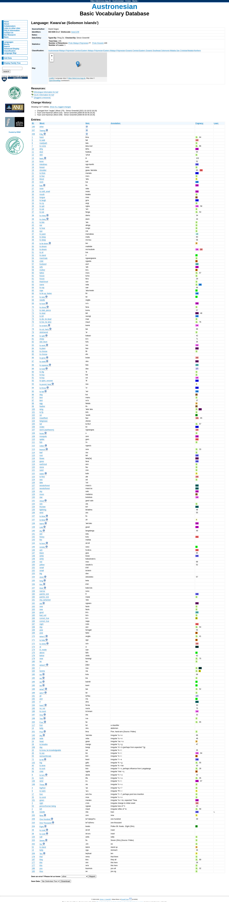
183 (33, 871)
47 (33, 234)
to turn (42, 775)
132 (33, 763)
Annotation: (116, 123)
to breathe (44, 744)
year (41, 630)
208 (33, 134)
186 (33, 868)
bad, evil (43, 615)
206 (33, 853)
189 (33, 693)
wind (41, 513)
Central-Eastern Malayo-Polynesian (89, 51)
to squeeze (44, 365)
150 (33, 565)
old (41, 604)
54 (33, 258)
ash (41, 550)
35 (33, 797)
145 (33, 547)
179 (33, 659)
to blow (42, 516)
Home (6, 22)
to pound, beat (45, 384)
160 (33, 594)
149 (33, 562)
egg (41, 403)
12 (33, 155)
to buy (42, 375)
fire (41, 540)
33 (33, 200)
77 (33, 325)
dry (41, 531)
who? (42, 693)
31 (33, 778)
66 (33, 293)
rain (41, 504)
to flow (42, 477)
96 (33, 395)
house (42, 276)
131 (33, 501)
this (41, 863)
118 (33, 461)
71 (33, 310)
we (41, 675)
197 (33, 715)
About (6, 24)
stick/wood (44, 332)
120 (33, 467)
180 (33, 661)
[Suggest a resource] (42, 98)
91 (33, 375)
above (42, 653)
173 (33, 647)
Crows (128, 1)
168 (33, 627)
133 (33, 504)
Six (41, 844)
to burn (42, 543)
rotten (42, 446)
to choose (43, 351)
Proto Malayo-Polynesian (78, 43)
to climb (43, 644)
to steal (42, 313)
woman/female (45, 756)
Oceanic (129, 51)
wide (41, 738)
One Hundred (45, 819)
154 (33, 577)
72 (33, 759)
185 (33, 674)
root (41, 455)
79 (33, 332)
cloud (42, 501)
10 (33, 149)
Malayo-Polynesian (66, 51)
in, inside (43, 650)
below (42, 656)
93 (33, 384)
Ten (41, 854)
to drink (43, 766)
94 (33, 388)
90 (33, 372)
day (41, 627)
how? (42, 705)
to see (42, 753)
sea (41, 480)
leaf (41, 453)
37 (33, 209)
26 (33, 185)
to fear (42, 176)
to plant (43, 348)
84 (33, 348)
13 (33, 158)
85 (33, 351)
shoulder (43, 170)
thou (41, 871)
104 (33, 421)
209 (33, 819)
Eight (42, 827)
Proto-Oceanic (98, 43)
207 (33, 130)
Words (7, 44)
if (40, 702)
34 (33, 203)
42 (33, 769)
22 (33, 176)
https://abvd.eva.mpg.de (100, 1)
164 (33, 612)
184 (33, 671)
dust (41, 152)
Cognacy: (199, 123)
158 (33, 591)
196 (33, 711)
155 (33, 581)
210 (33, 823)
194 (33, 705)
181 (33, 665)
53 (33, 806)
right (41, 803)
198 (33, 718)
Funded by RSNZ (15, 132)
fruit (41, 725)
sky (41, 491)
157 (33, 588)
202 (33, 844)
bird (41, 398)
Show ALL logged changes (60, 107)
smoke (42, 547)
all (40, 696)
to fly (41, 412)
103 (33, 418)
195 (33, 708)
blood (42, 179)
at (40, 647)
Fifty (41, 134)
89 (33, 369)
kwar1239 (75, 32)
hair (41, 186)
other (42, 127)
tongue (42, 197)
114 (33, 453)
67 (33, 297)
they (41, 860)
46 (33, 753)
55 (33, 756)
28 (33, 744)
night (41, 624)
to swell (43, 362)
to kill (42, 316)
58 (33, 267)
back (41, 158)
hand (42, 137)
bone (42, 161)
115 (33, 455)
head (42, 741)
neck (41, 182)
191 (33, 696)
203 (33, 840)
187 (33, 860)
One (41, 715)
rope (41, 290)
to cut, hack (44, 329)
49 (33, 243)
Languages (8, 42)
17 (33, 794)
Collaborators (10, 26)
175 (33, 653)
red (41, 562)
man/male (43, 258)
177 (33, 863)
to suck (42, 769)
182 (33, 668)
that (41, 857)
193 (33, 702)
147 (33, 553)
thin (41, 584)
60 (33, 273)
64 (33, 288)
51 (33, 252)
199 (33, 784)
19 (33, 170)
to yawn (43, 234)
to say (42, 288)
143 (33, 540)
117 (33, 725)
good (42, 612)
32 (33, 197)
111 (33, 442)
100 (33, 409)
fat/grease (44, 421)
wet (41, 534)
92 (33, 381)
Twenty (42, 131)
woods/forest (45, 486)
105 (33, 424)
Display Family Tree (12, 63)
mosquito (43, 436)
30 (33, 194)
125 (33, 837)
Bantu (134, 1)
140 (33, 531)
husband (43, 264)
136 (33, 513)
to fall (42, 392)
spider (42, 439)
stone (42, 467)
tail (41, 424)
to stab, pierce (45, 310)
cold (41, 527)
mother (42, 270)
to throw (43, 388)
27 (33, 189)
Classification (10, 51)
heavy (42, 537)
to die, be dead (45, 319)
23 (33, 179)
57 (33, 264)
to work (42, 345)
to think (42, 173)
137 (33, 516)
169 (33, 630)
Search (7, 46)
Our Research (10, 35)
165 (33, 615)
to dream (43, 246)
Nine (41, 816)
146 (33, 550)
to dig (42, 372)
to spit (42, 206)
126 (33, 483)
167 (33, 624)
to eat (42, 209)
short (42, 577)
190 (33, 127)
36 (33, 206)
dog (41, 395)
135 (33, 510)
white (42, 556)
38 (33, 215)
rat (41, 415)
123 (33, 477)
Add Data (8, 58)
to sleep (43, 237)
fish (41, 442)
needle (42, 300)
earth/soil (43, 464)
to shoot (43, 307)
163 (33, 606)
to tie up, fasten (46, 293)
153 (33, 573)
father (42, 273)
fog (41, 763)
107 (33, 430)
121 (33, 470)
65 (33, 290)
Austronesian (118, 1)
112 (33, 446)
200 (33, 722)
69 (33, 303)
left (41, 809)
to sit (41, 252)
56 (33, 261)
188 (33, 689)
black (42, 553)
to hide (42, 640)
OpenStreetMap (54, 80)
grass (42, 461)
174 (33, 650)
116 (33, 458)
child (41, 261)
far (41, 661)
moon (42, 494)
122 (33, 473)
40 (33, 766)
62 (33, 282)
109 (33, 436)
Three (42, 785)
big (41, 573)
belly (41, 728)
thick (41, 588)
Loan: (216, 123)
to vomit (43, 797)
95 (33, 391)
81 (33, 339)
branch (42, 450)
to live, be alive (45, 322)
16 (33, 164)
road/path (43, 143)
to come (43, 146)
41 (33, 222)
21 (33, 173)
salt (41, 837)
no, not (42, 708)
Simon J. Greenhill (105, 899)
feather (42, 406)
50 (33, 246)
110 (33, 439)
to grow (43, 358)
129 (33, 494)
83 (33, 345)
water (42, 474)
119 (33, 464)
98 (33, 403)
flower (42, 458)
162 (33, 603)
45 (33, 231)
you (41, 868)
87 (33, 361)
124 (33, 480)
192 (33, 699)
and (41, 699)
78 (33, 329)
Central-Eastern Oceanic (142, 51)
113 (33, 449)
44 (33, 228)
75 (33, 319)
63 (33, 285)
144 (33, 543)
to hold (42, 369)
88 (33, 365)
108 (33, 433)
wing (41, 409)
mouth (42, 194)
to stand (43, 255)
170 (33, 636)
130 (33, 497)
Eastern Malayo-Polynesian (114, 51)
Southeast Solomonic (161, 51)
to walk (42, 140)
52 (33, 255)
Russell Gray (124, 899)
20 (33, 750)
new (41, 606)
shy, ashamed (45, 600)
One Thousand (45, 823)
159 (33, 738)
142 (33, 537)
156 (33, 584)
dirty (41, 149)
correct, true (44, 618)
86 (33, 358)
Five (41, 732)
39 (33, 830)
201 (33, 732)
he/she (42, 671)
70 (33, 307)
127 (33, 486)
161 (33, 600)
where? (43, 665)
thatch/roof (44, 282)
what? (42, 689)
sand (41, 470)
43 (33, 225)
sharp (42, 339)
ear (41, 225)
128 (33, 491)
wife (41, 267)
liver (41, 794)
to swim (43, 791)
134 (33, 507)
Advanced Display (11, 49)
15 (33, 161)
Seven (42, 841)
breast (42, 167)
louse (42, 433)
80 (33, 336)
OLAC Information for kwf (44, 95)
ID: (33, 123)
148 (33, 556)
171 (33, 640)
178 (33, 857)
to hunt (42, 304)
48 (33, 237)
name (42, 285)
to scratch (43, 326)
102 (33, 415)
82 (33, 342)
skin (41, 155)
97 (33, 398)
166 (33, 618)
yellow (42, 565)
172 (33, 644)
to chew (43, 216)
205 (33, 815)
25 (33, 182)
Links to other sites (12, 28)
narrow (42, 591)
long (41, 581)
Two (41, 719)
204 (33, 826)
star (41, 497)
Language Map (10, 53)
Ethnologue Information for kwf (46, 92)
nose (41, 189)
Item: (88, 123)
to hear (42, 228)
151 (33, 800)
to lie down (44, 244)
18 (33, 167)
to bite (42, 222)
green (42, 800)
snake (42, 427)
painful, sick (44, 594)
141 (33, 534)
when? (42, 637)
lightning (43, 510)
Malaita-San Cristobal (178, 51)
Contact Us (8, 33)
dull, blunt (43, 342)
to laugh (43, 200)
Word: (42, 123)
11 (33, 152)
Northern (197, 51)
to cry (42, 203)
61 (33, 276)
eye (41, 231)
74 (33, 316)
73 (33, 313)
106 (33, 427)
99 (33, 406)
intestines (43, 164)
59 (33, 270)
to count (43, 711)
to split (42, 336)
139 (33, 527)
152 (33, 568)
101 (33, 412)
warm (42, 524)
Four (41, 722)
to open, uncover (46, 381)
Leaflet (51, 78)
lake (41, 483)
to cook (42, 830)
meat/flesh (44, 418)
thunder (43, 507)
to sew (42, 297)
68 (33, 300)
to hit (41, 760)
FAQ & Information (12, 30)
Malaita (190, 51)
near (41, 659)
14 (33, 728)
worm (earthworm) (47, 430)
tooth (42, 778)
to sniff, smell (45, 191)
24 (33, 741)
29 (33, 191)
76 (33, 322)
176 (33, 656)
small (42, 568)
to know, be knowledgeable (50, 750)
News (6, 37)
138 (33, 523)
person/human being (48, 806)
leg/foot (43, 788)
